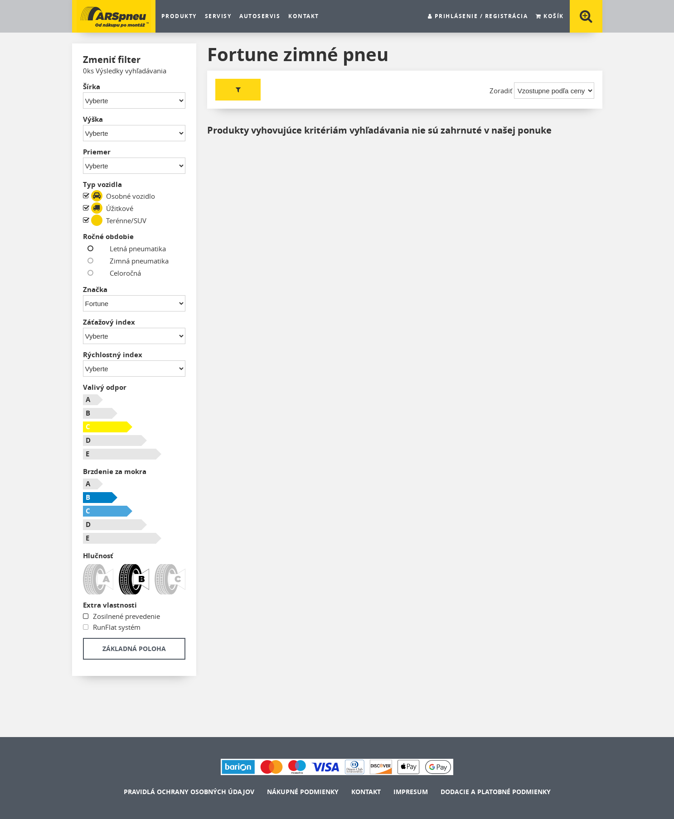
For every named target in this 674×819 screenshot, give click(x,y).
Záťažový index (109, 322)
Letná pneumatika (131, 248)
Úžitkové (112, 208)
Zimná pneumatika (132, 261)
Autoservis (259, 16)
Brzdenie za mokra (114, 471)
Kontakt (303, 16)
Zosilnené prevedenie (125, 616)
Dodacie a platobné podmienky (496, 791)
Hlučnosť (98, 555)
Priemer (97, 152)
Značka (95, 289)
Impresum (410, 791)
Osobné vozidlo (123, 195)
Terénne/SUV (118, 220)
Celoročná (118, 273)
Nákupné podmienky (303, 791)
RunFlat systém (116, 627)
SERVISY (218, 16)
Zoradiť (501, 90)
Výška (93, 119)
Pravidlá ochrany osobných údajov (189, 791)
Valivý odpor (104, 387)
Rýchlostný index (112, 354)
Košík (550, 16)
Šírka (91, 86)
